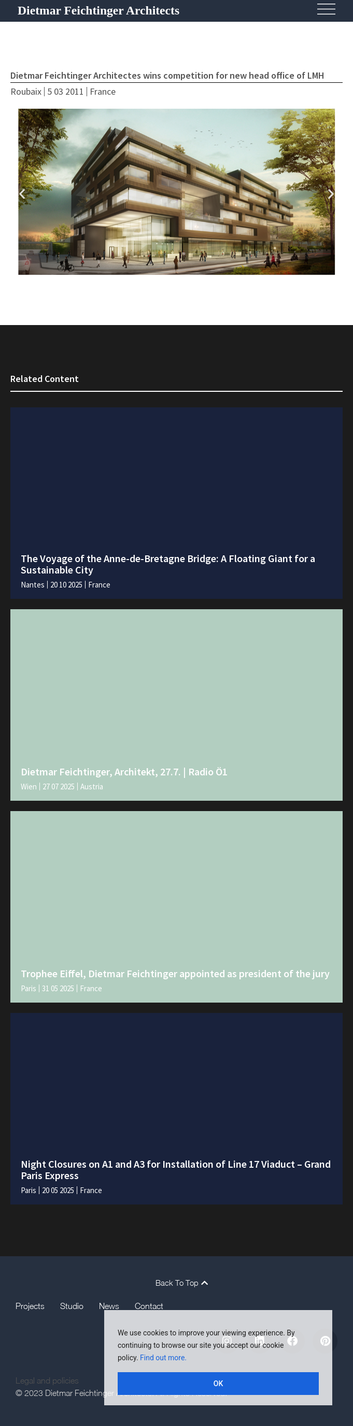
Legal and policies (47, 1380)
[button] (22, 193)
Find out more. (163, 1358)
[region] (218, 1357)
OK (218, 1383)
